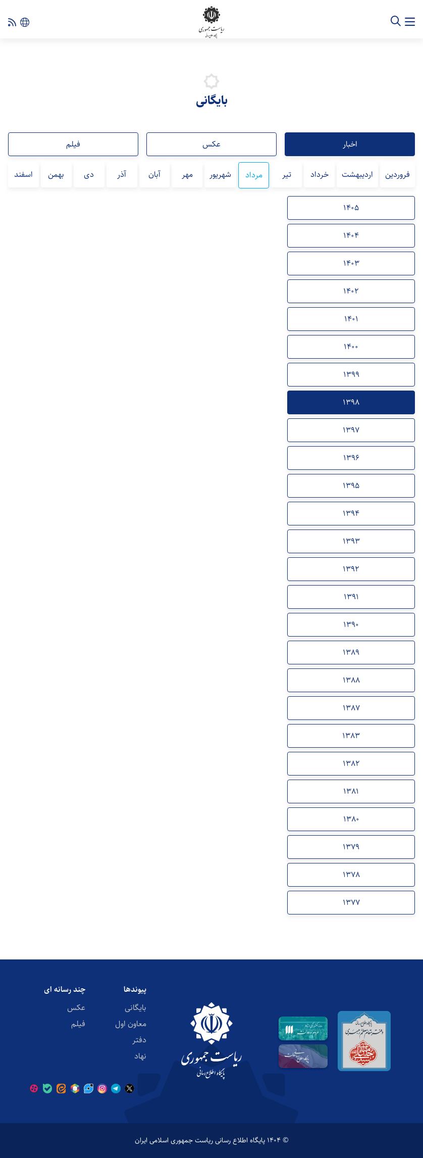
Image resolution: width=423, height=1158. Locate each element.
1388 (351, 680)
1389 (351, 652)
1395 (351, 485)
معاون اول (130, 1024)
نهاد (140, 1056)
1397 (351, 430)
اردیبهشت (357, 174)
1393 (351, 541)
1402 (351, 291)
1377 (351, 902)
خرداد (319, 174)
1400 (351, 347)
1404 (351, 235)
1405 (351, 208)
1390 (351, 624)
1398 (351, 402)
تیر (286, 174)
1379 (351, 847)
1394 (351, 513)
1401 (351, 319)
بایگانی (135, 1007)
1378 (351, 874)
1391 (351, 597)
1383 (351, 736)
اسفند (23, 174)
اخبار (350, 144)
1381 (351, 791)
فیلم (73, 144)
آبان (154, 174)
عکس (211, 144)
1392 (351, 569)
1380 (351, 819)
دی (89, 174)
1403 (351, 263)
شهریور (220, 174)
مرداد (253, 175)
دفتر (139, 1040)
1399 (351, 374)
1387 (351, 708)
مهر (187, 174)
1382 (351, 763)
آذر (121, 174)
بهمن (56, 174)
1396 (351, 458)
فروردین (397, 174)
